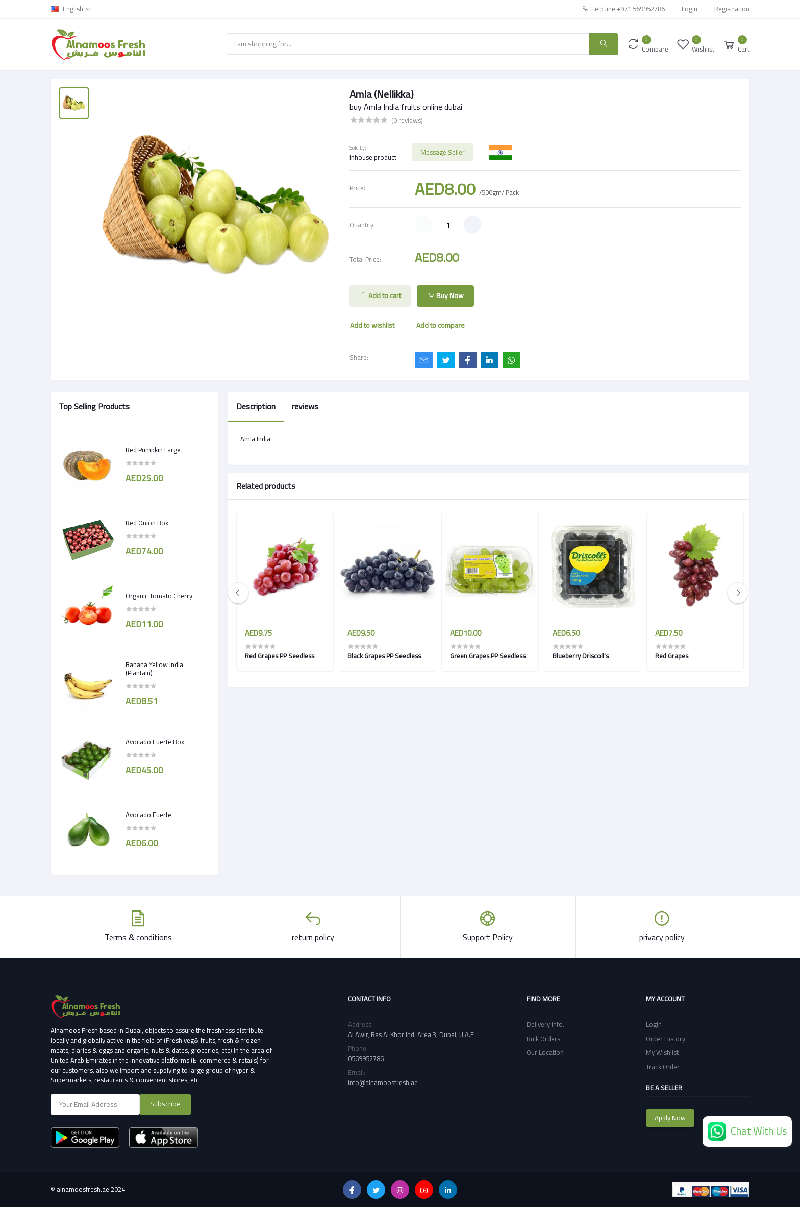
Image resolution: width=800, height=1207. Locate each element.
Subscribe (165, 1104)
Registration (731, 9)
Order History (665, 1038)
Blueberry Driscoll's (581, 655)
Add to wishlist (372, 325)
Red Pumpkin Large (153, 450)
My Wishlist (662, 1052)
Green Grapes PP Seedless (488, 655)
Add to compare (440, 325)
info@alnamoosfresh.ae (383, 1082)
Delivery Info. (545, 1024)
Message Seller (442, 152)
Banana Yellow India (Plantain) (154, 669)
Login (689, 9)
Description (256, 406)
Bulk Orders (543, 1038)
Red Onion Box (147, 523)
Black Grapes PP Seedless (384, 655)
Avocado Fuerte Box (155, 742)
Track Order (663, 1067)
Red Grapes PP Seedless (279, 655)
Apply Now (670, 1118)
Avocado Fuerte (148, 815)
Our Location (545, 1052)
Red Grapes (671, 655)
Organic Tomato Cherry (159, 596)
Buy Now (446, 295)
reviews (305, 406)
